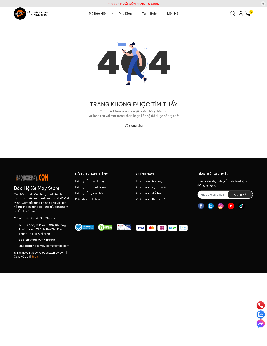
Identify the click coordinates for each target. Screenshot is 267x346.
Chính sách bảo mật (150, 181)
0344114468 (47, 239)
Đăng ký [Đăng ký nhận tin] (240, 194)
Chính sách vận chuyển (151, 187)
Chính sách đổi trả (148, 193)
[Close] (263, 3)
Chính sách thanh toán (151, 199)
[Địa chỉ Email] (225, 194)
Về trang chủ (134, 125)
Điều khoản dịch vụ (88, 199)
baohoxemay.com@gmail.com (48, 245)
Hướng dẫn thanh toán (90, 187)
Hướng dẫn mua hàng (89, 181)
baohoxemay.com (53, 252)
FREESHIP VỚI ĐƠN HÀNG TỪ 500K (133, 4)
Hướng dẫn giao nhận (89, 193)
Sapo (34, 256)
